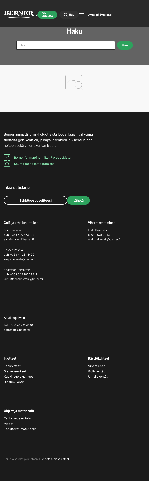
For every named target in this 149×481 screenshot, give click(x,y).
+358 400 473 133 (22, 235)
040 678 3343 (100, 235)
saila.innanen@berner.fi (19, 239)
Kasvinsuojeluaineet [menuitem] (18, 376)
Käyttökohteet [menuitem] (98, 358)
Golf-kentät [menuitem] (96, 371)
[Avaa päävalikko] (95, 14)
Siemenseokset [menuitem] (15, 371)
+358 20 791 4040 (21, 325)
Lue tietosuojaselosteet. (54, 459)
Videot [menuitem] (8, 424)
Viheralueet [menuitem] (96, 366)
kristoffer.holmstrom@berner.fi (23, 279)
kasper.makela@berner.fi (20, 259)
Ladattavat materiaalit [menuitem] (20, 429)
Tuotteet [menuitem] (10, 358)
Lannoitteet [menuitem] (12, 366)
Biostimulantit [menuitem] (14, 382)
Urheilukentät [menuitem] (98, 376)
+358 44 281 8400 (22, 254)
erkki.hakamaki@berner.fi (104, 239)
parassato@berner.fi (17, 329)
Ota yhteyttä (47, 15)
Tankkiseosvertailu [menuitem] (17, 418)
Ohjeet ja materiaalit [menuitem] (19, 411)
